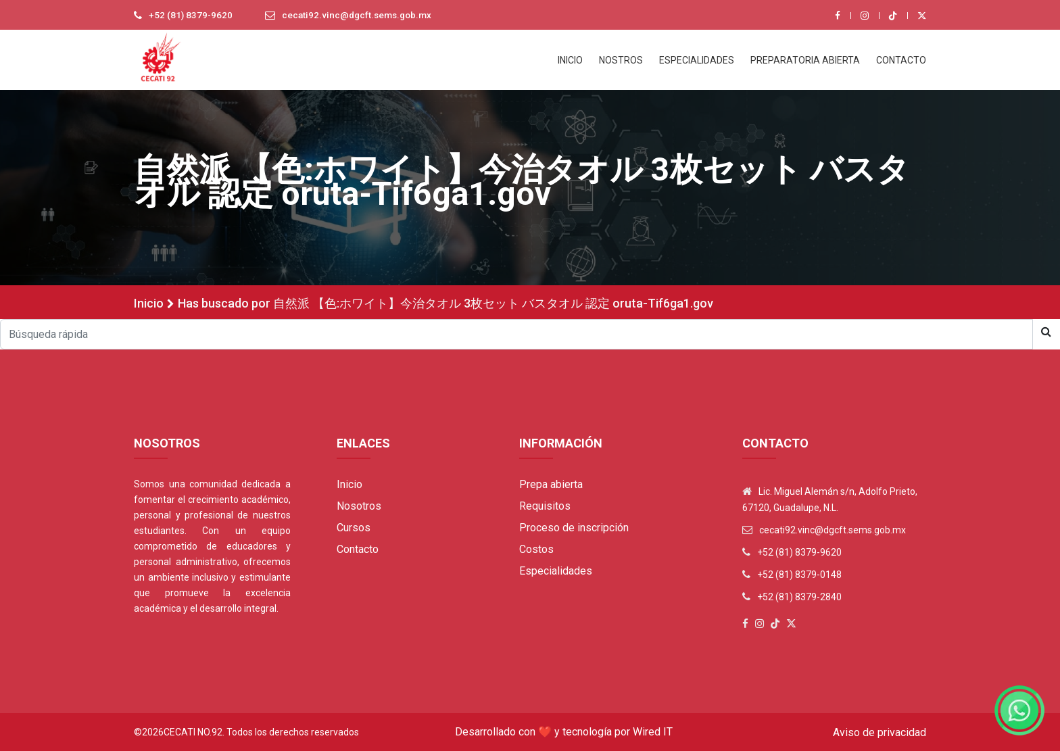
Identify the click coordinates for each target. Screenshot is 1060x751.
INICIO (570, 60)
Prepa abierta (551, 484)
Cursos (353, 527)
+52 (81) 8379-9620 (191, 15)
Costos (536, 549)
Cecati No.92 (193, 732)
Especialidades (555, 570)
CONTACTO (901, 60)
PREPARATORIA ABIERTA (805, 60)
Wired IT (653, 731)
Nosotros (359, 506)
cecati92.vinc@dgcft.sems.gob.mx (361, 15)
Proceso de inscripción (574, 527)
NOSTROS (621, 60)
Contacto (358, 549)
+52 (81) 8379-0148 (799, 574)
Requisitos (545, 506)
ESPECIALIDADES (696, 60)
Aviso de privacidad (879, 732)
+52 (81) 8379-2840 (799, 596)
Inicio (149, 303)
